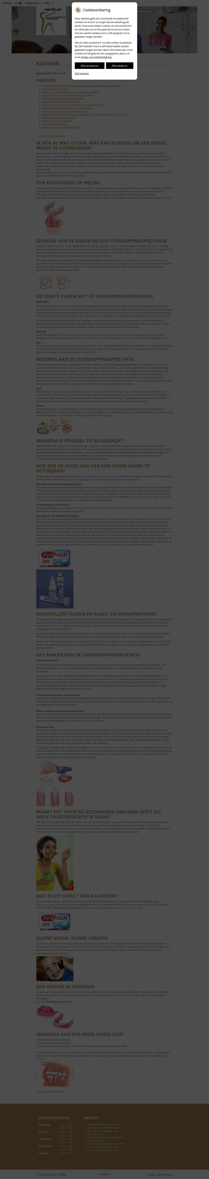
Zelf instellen (82, 73)
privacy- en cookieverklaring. (96, 57)
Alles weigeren (120, 65)
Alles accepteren (90, 65)
